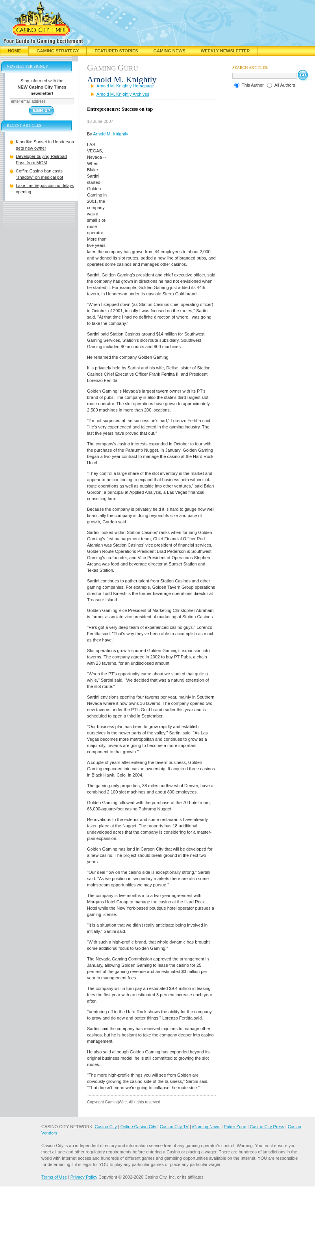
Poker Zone (235, 1126)
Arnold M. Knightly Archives (122, 94)
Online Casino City (138, 1126)
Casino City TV (174, 1126)
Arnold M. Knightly (110, 134)
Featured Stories (116, 50)
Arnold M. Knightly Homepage (125, 85)
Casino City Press (267, 1126)
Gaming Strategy (58, 50)
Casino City (105, 1126)
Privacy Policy (83, 1177)
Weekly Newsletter (225, 50)
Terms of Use (54, 1177)
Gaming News (169, 50)
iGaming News (206, 1126)
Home (14, 50)
